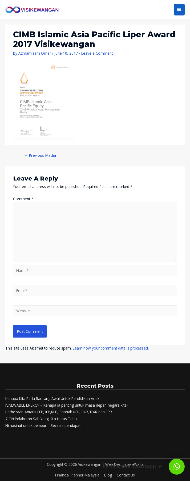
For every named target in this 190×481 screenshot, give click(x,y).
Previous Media (40, 155)
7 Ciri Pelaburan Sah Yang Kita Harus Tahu (41, 418)
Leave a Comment (97, 53)
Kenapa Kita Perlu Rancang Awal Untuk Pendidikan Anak (52, 398)
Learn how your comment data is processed (110, 348)
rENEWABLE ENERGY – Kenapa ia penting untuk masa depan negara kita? (66, 405)
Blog (108, 475)
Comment (23, 198)
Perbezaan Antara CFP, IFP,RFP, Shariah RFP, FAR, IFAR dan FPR (58, 411)
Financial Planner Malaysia (77, 475)
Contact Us (126, 475)
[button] (177, 467)
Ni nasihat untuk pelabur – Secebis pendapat (42, 425)
